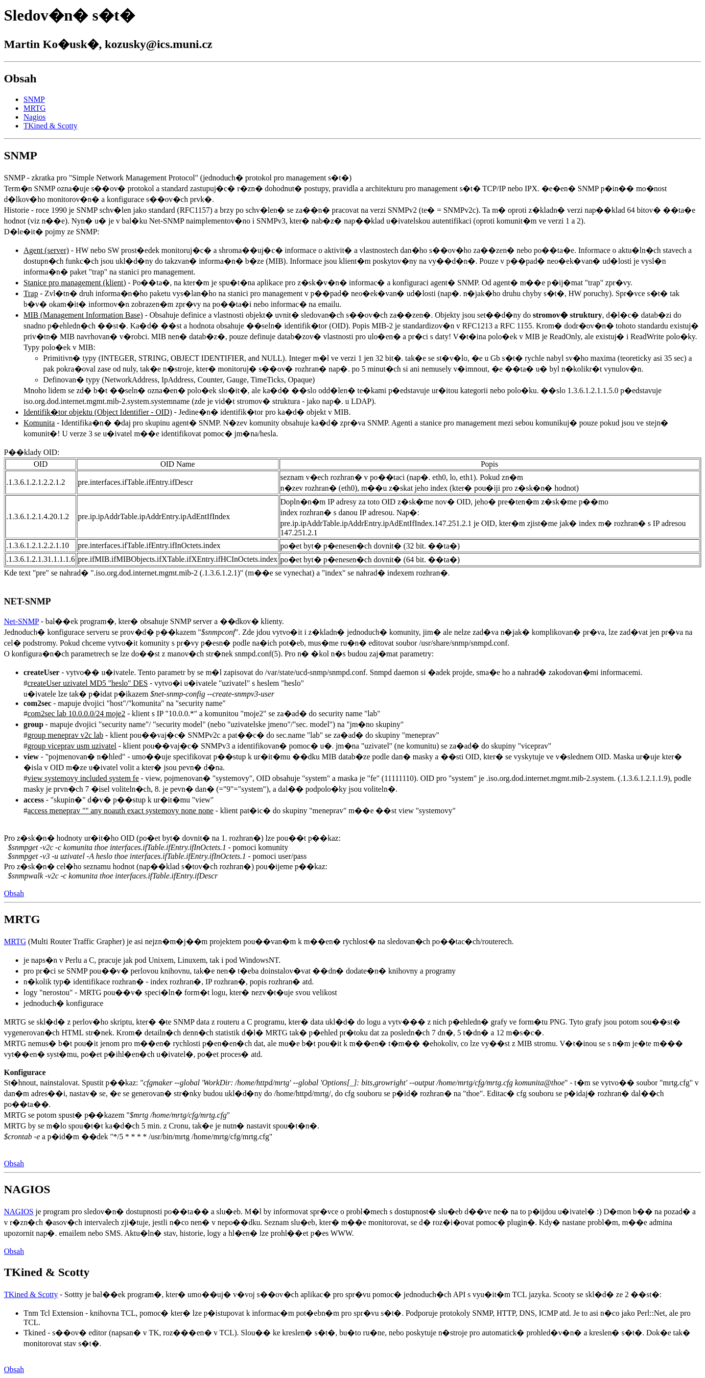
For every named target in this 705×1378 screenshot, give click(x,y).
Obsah (14, 893)
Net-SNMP (21, 621)
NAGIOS (18, 1211)
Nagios (35, 117)
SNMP (34, 99)
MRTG (35, 108)
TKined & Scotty (50, 126)
